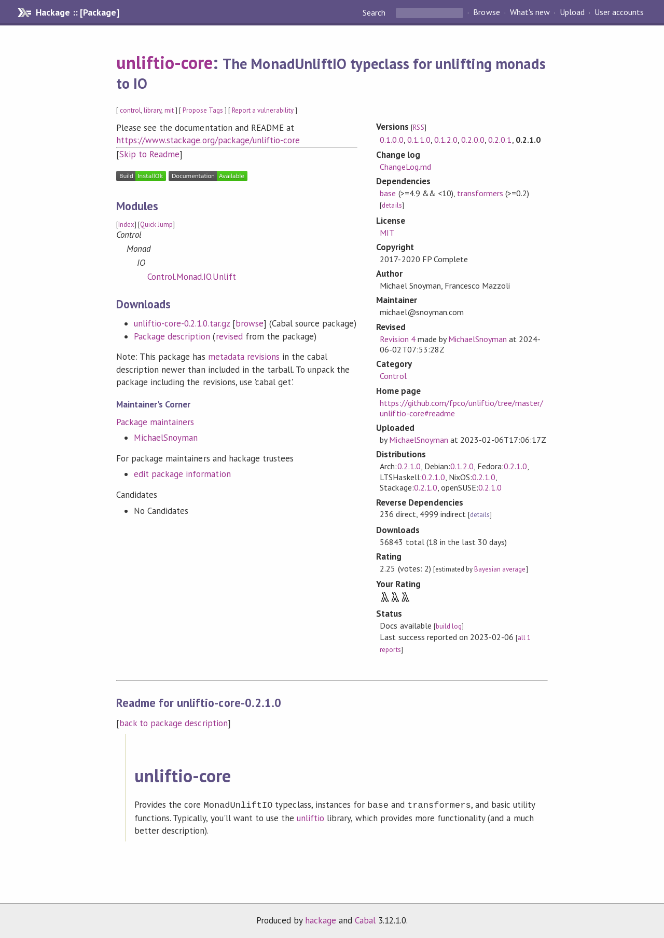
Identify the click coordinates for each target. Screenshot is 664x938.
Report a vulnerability (263, 110)
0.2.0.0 (473, 139)
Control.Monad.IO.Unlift (191, 276)
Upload (572, 12)
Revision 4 (397, 339)
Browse (486, 12)
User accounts (619, 12)
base (388, 193)
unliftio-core (164, 62)
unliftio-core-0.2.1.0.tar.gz (182, 323)
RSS (418, 127)
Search (375, 12)
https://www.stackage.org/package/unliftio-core (208, 140)
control (130, 110)
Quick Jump (156, 224)
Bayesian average (499, 569)
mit (169, 110)
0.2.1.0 (409, 466)
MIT (387, 232)
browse (250, 323)
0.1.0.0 (391, 139)
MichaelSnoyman (166, 437)
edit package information (182, 474)
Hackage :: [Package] (77, 12)
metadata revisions (244, 356)
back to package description (173, 723)
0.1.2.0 (446, 139)
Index (126, 224)
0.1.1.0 (419, 139)
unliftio (310, 817)
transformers (480, 193)
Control (393, 376)
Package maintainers (155, 422)
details (392, 205)
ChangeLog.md (405, 166)
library (152, 110)
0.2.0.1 (499, 139)
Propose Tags (203, 110)
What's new (530, 12)
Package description (172, 336)
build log (449, 626)
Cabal (365, 919)
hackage (320, 919)
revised (229, 336)
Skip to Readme (149, 154)
